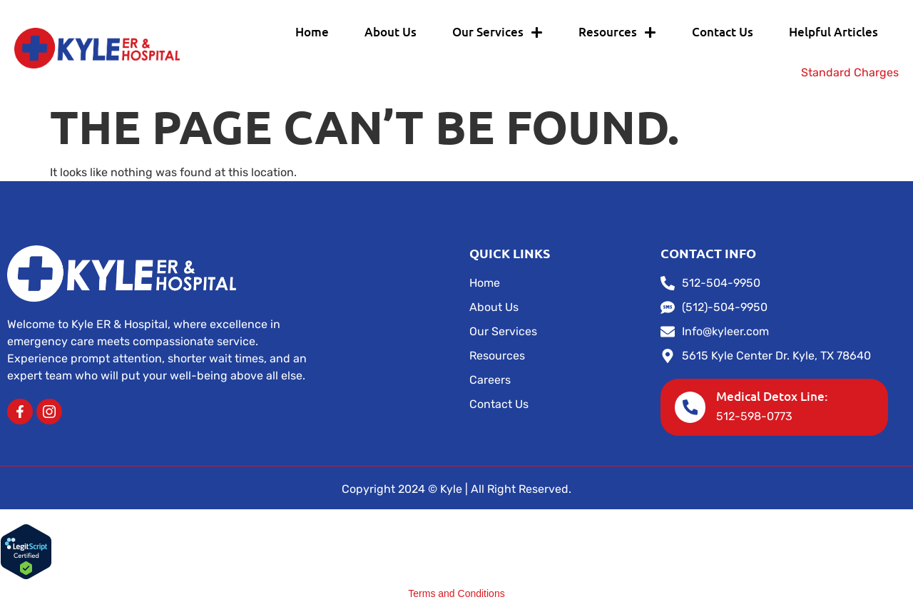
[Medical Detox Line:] (690, 407)
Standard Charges (850, 72)
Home (312, 32)
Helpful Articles (833, 32)
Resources (617, 32)
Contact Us (722, 32)
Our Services (497, 32)
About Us (390, 32)
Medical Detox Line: (773, 396)
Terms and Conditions (456, 593)
